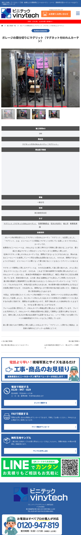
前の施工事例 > (62, 344)
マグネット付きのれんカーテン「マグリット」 (40, 144)
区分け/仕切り (56, 224)
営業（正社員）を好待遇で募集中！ (41, 21)
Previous (3, 77)
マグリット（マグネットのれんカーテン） (20, 224)
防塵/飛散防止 (43, 224)
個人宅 (65, 224)
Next (77, 77)
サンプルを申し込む (40, 451)
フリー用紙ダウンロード (40, 427)
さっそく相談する (40, 403)
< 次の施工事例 (19, 343)
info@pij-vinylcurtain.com (56, 9)
